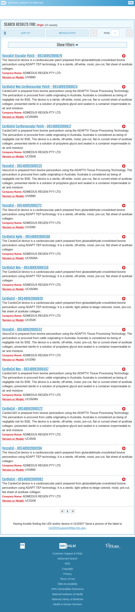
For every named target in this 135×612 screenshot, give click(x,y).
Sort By (25, 33)
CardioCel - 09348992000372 (22, 409)
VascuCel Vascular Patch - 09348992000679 (32, 56)
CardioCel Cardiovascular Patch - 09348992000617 (36, 126)
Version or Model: (13, 77)
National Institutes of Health (67, 594)
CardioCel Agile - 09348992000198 (26, 236)
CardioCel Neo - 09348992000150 (25, 267)
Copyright (67, 568)
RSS (67, 563)
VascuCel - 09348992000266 (22, 448)
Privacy (67, 573)
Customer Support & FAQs (68, 553)
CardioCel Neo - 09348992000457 (25, 369)
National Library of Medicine (25, 3)
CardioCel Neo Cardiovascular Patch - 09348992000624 (40, 87)
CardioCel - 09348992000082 (22, 479)
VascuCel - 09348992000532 (22, 329)
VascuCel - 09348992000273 (22, 205)
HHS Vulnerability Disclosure (67, 589)
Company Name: (12, 73)
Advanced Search (67, 558)
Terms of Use (67, 578)
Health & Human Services (67, 604)
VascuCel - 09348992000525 (22, 166)
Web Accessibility (67, 583)
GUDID (67, 12)
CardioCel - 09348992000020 (22, 298)
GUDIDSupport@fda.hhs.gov (67, 528)
